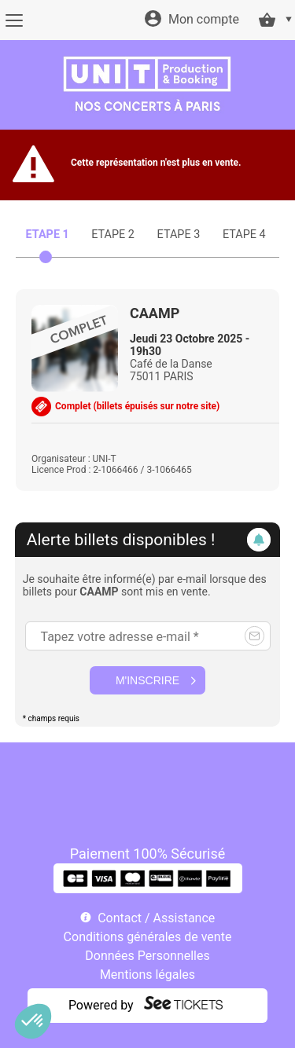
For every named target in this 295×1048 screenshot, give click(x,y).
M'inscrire (147, 680)
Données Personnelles (147, 955)
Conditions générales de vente (148, 936)
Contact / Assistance (156, 918)
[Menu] (14, 20)
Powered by (101, 1005)
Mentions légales (147, 974)
